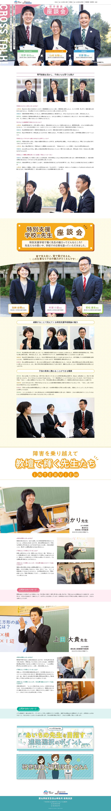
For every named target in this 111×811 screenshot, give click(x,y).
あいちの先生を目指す (79, 2)
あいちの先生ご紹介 (63, 2)
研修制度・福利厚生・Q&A (91, 2)
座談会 (70, 2)
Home (56, 2)
